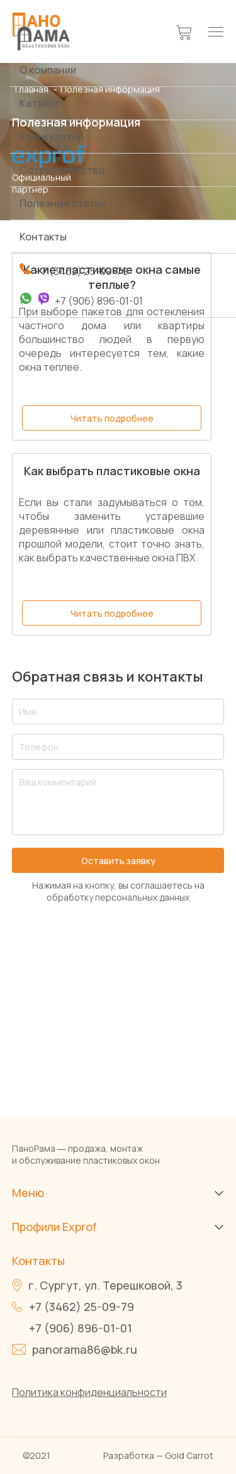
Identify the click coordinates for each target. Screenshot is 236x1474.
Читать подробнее (112, 418)
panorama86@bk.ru (84, 1349)
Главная (32, 89)
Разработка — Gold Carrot (158, 1455)
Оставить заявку (118, 861)
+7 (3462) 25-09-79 (81, 1306)
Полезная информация (110, 89)
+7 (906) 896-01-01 (80, 1328)
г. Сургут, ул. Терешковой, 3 (105, 1285)
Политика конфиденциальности (89, 1392)
